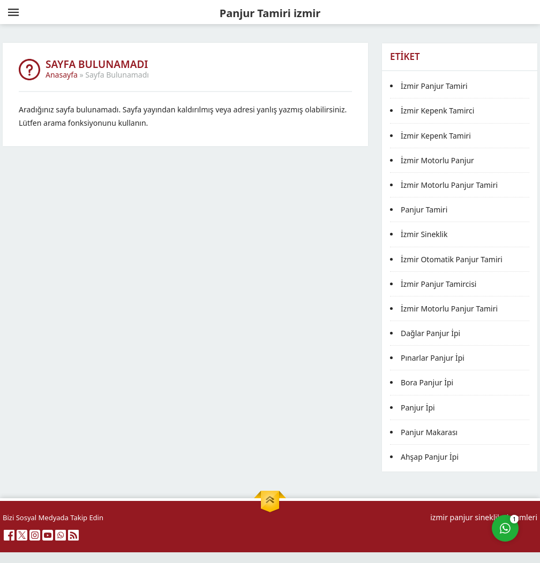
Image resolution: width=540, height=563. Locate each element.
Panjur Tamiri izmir (270, 13)
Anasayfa (62, 75)
